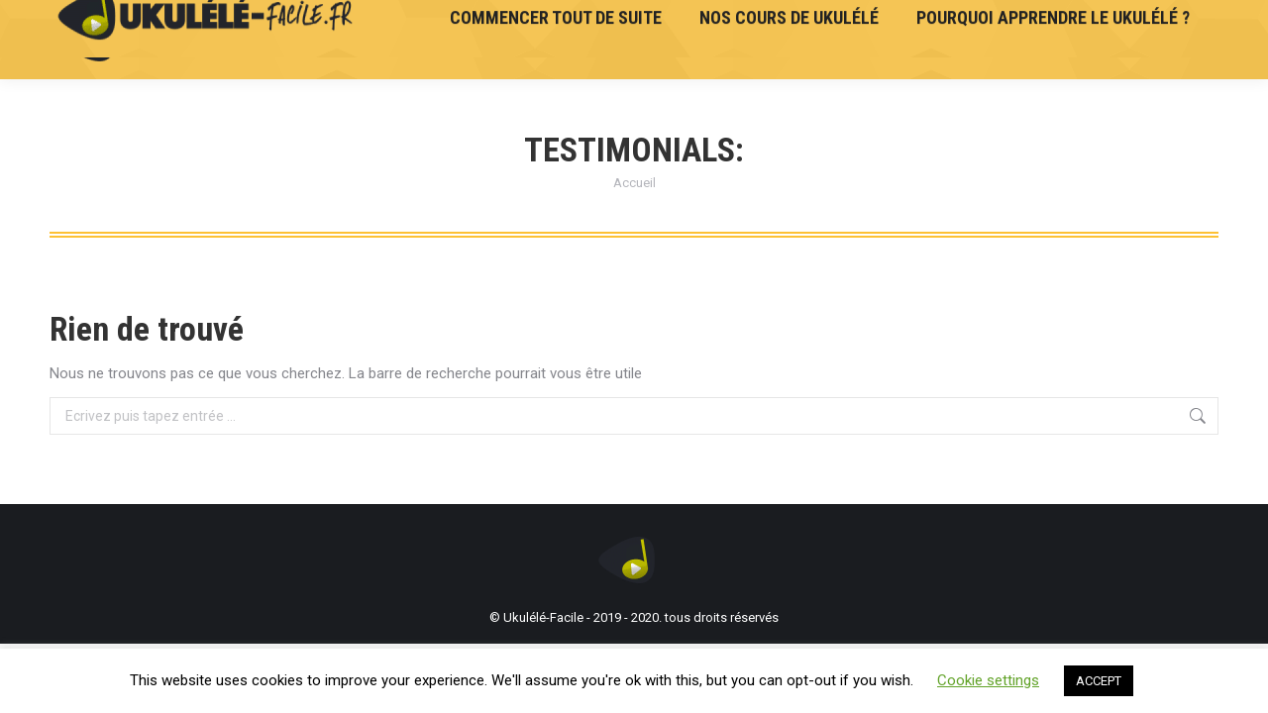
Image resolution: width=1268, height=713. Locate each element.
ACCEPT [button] (1098, 680)
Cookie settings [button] (988, 680)
